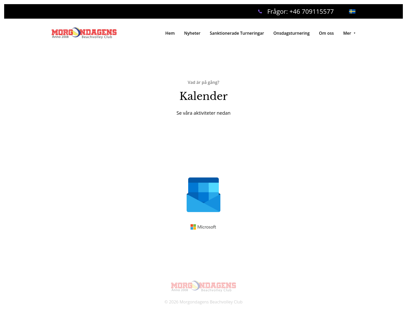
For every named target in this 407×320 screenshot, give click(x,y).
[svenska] (352, 11)
